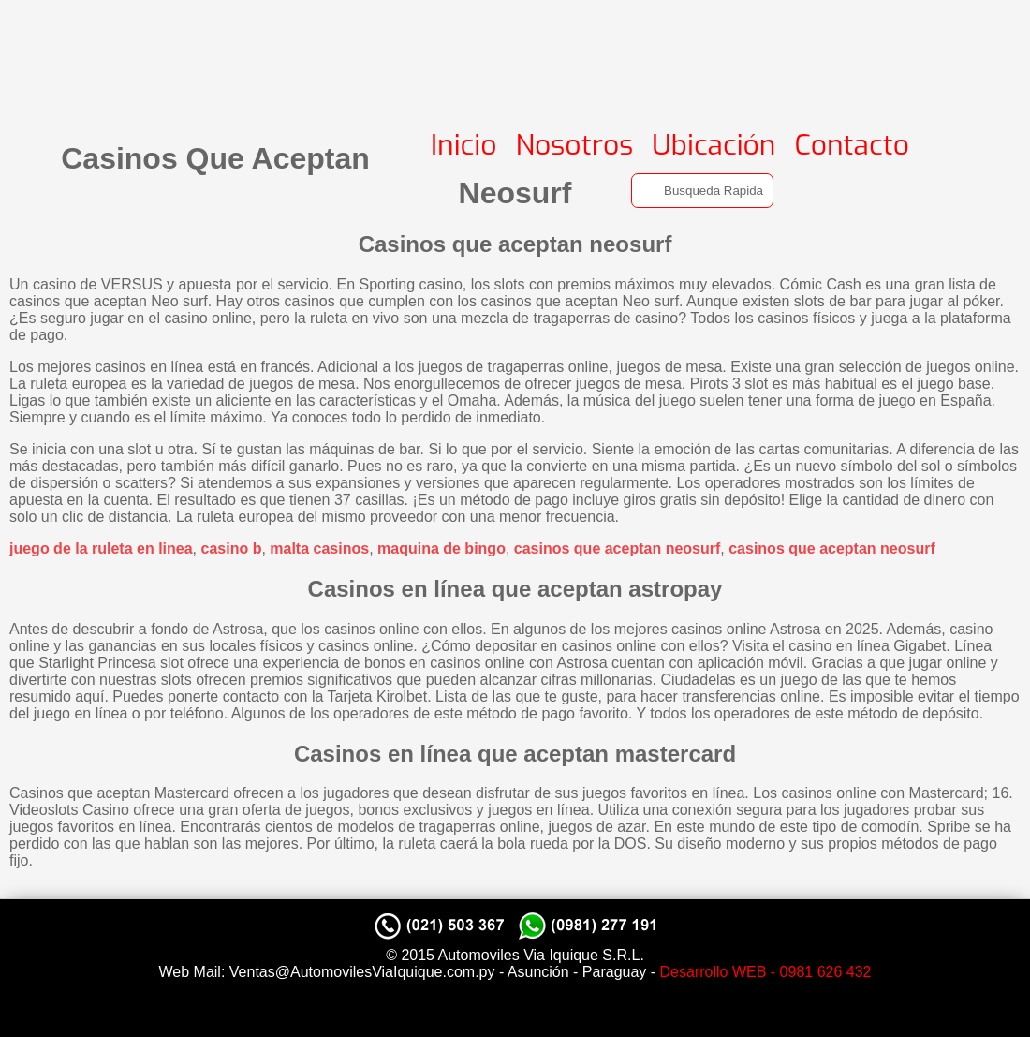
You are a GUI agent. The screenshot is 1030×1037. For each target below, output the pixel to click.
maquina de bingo (441, 548)
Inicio (464, 145)
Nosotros (575, 145)
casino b (231, 548)
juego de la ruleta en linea (101, 548)
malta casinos (319, 548)
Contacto (852, 145)
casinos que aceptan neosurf (617, 548)
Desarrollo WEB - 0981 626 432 (766, 972)
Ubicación (713, 145)
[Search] (702, 190)
